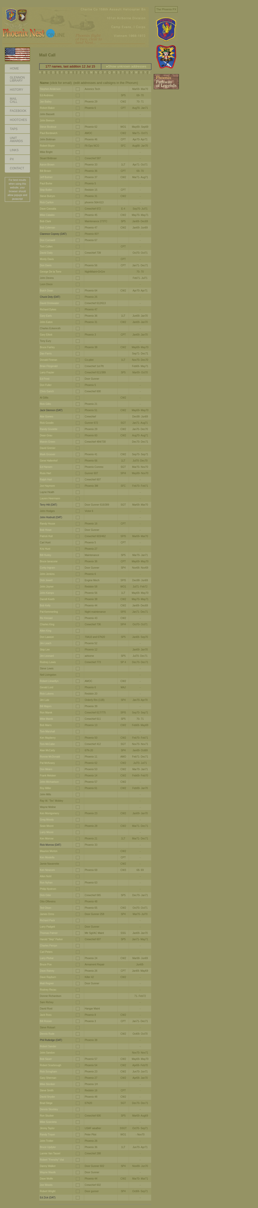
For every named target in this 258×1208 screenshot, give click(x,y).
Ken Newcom (47, 870)
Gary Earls (46, 315)
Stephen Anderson (50, 89)
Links (14, 150)
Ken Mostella (47, 857)
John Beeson (47, 120)
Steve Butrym (47, 196)
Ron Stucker (47, 1115)
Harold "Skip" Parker (51, 939)
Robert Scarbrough (50, 1065)
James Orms (47, 914)
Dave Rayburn (48, 977)
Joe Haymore (47, 485)
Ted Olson (45, 907)
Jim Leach (45, 643)
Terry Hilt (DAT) (48, 504)
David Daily (46, 252)
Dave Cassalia (48, 208)
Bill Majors (45, 706)
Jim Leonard (47, 656)
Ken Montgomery (49, 813)
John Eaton (46, 322)
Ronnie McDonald (50, 756)
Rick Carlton (46, 202)
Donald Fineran (48, 359)
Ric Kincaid (46, 618)
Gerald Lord (46, 687)
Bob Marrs (45, 725)
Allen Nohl (45, 876)
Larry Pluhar (46, 958)
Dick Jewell (46, 580)
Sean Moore (46, 826)
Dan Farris (46, 353)
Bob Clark (45, 221)
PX (12, 159)
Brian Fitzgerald (48, 366)
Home (14, 68)
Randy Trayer (47, 1134)
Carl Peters (46, 952)
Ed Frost (44, 378)
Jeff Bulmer (46, 177)
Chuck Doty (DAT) (50, 297)
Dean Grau (46, 435)
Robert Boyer (47, 145)
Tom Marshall (47, 731)
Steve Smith (46, 1090)
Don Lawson (47, 637)
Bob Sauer (46, 1059)
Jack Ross (45, 1015)
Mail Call (13, 100)
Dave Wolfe (46, 1178)
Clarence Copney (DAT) (53, 234)
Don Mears (46, 769)
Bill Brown (45, 171)
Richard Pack (47, 920)
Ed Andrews (46, 95)
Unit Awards (16, 139)
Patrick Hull (46, 536)
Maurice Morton (48, 851)
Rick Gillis (45, 404)
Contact (17, 168)
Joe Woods (46, 1185)
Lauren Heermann (50, 498)
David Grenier (47, 448)
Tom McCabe (47, 744)
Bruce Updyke (48, 1147)
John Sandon (47, 1052)
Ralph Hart (46, 479)
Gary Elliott (46, 334)
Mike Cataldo (47, 215)
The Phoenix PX (166, 9)
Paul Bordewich (48, 133)
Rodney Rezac (48, 989)
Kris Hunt (45, 548)
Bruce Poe (46, 964)
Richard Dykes (48, 309)
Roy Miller (45, 788)
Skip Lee (45, 649)
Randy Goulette (48, 429)
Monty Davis (47, 259)
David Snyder (47, 1096)
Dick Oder (45, 895)
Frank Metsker (48, 775)
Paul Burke (46, 183)
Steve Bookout (48, 126)
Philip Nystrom (48, 889)
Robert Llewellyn (49, 681)
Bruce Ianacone (48, 561)
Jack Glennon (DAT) (51, 410)
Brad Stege (46, 1103)
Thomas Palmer (49, 933)
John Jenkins (47, 574)
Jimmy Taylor (47, 1128)
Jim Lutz (44, 700)
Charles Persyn (48, 945)
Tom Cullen (46, 246)
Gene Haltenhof (48, 460)
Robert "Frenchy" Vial (52, 1159)
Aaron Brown (47, 164)
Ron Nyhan (46, 882)
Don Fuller (45, 385)
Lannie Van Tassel (50, 1153)
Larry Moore (46, 832)
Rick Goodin (46, 422)
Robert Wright (47, 1191)
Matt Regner (47, 983)
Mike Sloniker (47, 1084)
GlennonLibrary (17, 79)
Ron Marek (46, 712)
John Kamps (47, 593)
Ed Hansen (46, 467)
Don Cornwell (47, 240)
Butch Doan (46, 290)
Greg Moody (47, 819)
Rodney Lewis (48, 662)
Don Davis (45, 265)
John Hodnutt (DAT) (51, 517)
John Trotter (46, 1140)
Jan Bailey (45, 101)
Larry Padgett (47, 926)
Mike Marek (46, 718)
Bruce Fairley (47, 347)
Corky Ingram (47, 567)
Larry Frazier (47, 372)
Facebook (18, 111)
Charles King (47, 624)
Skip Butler (46, 189)
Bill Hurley (45, 555)
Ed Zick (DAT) (47, 1197)
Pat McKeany (47, 763)
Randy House (47, 523)
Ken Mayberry (47, 737)
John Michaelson (49, 781)
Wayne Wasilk (48, 1172)
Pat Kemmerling (49, 611)
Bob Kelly (45, 605)
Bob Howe (45, 530)
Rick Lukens (46, 693)
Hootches (18, 120)
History (16, 89)
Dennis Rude (47, 1033)
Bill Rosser (46, 1021)
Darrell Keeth (47, 599)
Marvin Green (47, 441)
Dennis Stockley (49, 1109)
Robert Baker (47, 108)
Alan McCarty (47, 750)
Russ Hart (45, 473)
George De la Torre (50, 271)
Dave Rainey (47, 970)
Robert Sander (48, 1046)
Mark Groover (47, 454)
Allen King (45, 630)
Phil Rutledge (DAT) (51, 1040)
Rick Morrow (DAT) (50, 844)
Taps (13, 129)
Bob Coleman (47, 227)
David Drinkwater (49, 303)
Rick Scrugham (48, 1071)
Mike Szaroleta (48, 1122)
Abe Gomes (46, 416)
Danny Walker (47, 1166)
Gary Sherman (48, 1077)
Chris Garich (47, 391)
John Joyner (46, 586)
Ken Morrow (46, 838)
